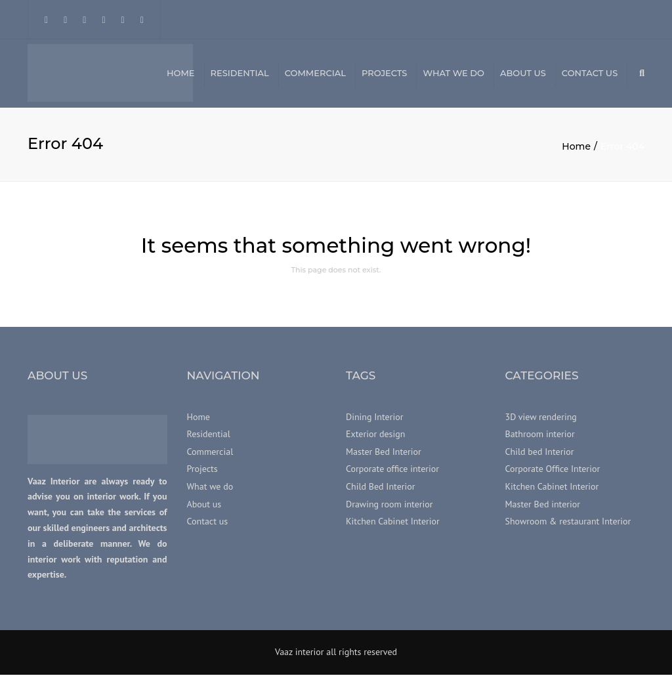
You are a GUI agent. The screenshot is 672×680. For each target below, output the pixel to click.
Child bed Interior (539, 457)
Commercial (315, 75)
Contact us (590, 75)
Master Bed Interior (383, 457)
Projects (384, 75)
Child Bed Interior (380, 492)
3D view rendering (541, 422)
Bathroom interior (540, 440)
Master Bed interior (543, 509)
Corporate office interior (392, 474)
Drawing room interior (389, 509)
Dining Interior (374, 422)
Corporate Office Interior (552, 474)
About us (523, 75)
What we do (453, 75)
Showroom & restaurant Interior (568, 526)
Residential (240, 75)
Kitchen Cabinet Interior (393, 526)
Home (181, 75)
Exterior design (375, 440)
